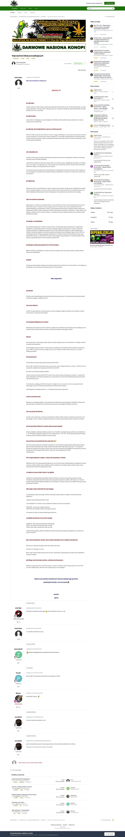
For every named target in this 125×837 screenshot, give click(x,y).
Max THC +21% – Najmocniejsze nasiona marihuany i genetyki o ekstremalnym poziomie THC (102, 27)
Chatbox (19, 12)
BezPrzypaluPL (97, 110)
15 (18, 730)
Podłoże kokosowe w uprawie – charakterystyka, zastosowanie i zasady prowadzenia (102, 52)
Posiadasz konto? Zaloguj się (94, 3)
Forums (13, 12)
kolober (96, 121)
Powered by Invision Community (62, 828)
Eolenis (98, 170)
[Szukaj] (95, 8)
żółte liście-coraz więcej (18, 802)
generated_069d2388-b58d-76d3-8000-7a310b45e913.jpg (105, 245)
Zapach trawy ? (98, 90)
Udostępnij (68, 63)
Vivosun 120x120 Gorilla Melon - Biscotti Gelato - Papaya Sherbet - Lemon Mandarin (102, 106)
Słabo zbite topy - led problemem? (20, 810)
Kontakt (65, 825)
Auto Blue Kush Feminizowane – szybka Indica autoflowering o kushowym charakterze (102, 63)
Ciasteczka (71, 825)
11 (19, 686)
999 (18, 622)
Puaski (18, 673)
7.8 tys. (18, 707)
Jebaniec (96, 91)
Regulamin (32, 12)
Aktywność (23, 8)
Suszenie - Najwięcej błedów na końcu (22, 786)
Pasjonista (17, 796)
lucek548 (18, 717)
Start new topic (82, 70)
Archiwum (26, 64)
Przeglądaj (14, 9)
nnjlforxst (17, 804)
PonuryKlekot (97, 100)
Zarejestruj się (109, 3)
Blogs (36, 8)
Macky (18, 693)
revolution (17, 788)
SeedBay (99, 66)
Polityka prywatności (56, 825)
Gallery (30, 8)
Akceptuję (109, 834)
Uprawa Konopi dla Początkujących (21, 779)
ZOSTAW (18, 608)
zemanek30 (18, 649)
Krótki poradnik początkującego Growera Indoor (24, 794)
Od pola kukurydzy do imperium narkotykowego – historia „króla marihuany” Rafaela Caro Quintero (102, 75)
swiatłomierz (73, 795)
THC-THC (99, 30)
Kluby (26, 12)
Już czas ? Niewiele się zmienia (102, 125)
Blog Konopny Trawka (107, 44)
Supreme (17, 811)
